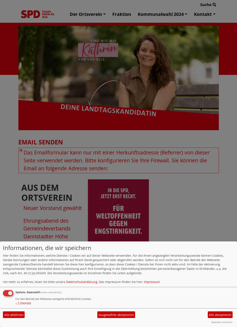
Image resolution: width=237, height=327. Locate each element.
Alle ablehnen (14, 315)
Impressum (152, 282)
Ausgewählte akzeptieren (116, 315)
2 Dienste (23, 303)
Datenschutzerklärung (81, 282)
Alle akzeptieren (220, 315)
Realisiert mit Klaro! (222, 322)
